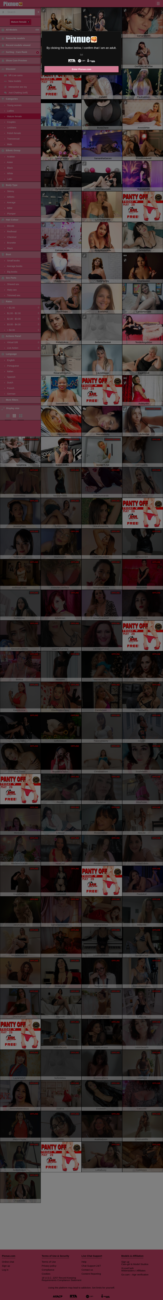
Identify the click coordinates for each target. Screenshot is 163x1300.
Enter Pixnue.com (81, 69)
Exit (81, 54)
